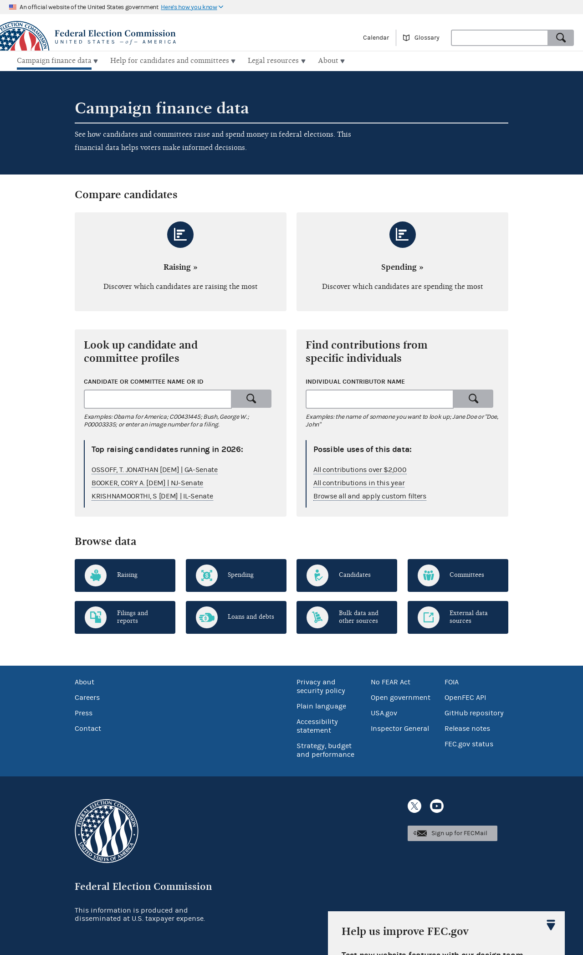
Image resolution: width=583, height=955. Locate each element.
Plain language (321, 705)
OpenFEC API (465, 696)
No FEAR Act (390, 681)
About (84, 681)
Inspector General (400, 727)
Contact (88, 727)
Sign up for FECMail (459, 832)
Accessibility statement (317, 724)
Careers (87, 696)
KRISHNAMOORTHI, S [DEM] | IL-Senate (152, 495)
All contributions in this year (358, 482)
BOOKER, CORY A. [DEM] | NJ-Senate (147, 482)
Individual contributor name (355, 380)
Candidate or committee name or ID (144, 380)
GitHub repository (474, 712)
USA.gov (384, 712)
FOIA (452, 681)
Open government (400, 696)
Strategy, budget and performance (325, 748)
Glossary (427, 37)
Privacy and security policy (321, 685)
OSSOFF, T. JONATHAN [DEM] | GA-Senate (155, 468)
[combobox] (499, 38)
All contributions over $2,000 (359, 468)
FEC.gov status (469, 743)
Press (83, 712)
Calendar (376, 37)
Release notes (467, 727)
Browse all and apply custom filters (369, 495)
